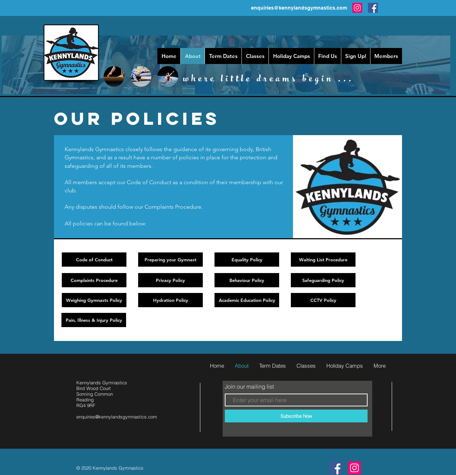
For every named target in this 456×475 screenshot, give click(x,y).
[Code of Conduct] (94, 259)
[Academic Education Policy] (247, 300)
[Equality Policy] (247, 259)
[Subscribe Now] (296, 416)
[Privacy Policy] (170, 280)
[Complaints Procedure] (94, 280)
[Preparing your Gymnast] (170, 259)
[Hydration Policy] (170, 300)
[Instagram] (357, 8)
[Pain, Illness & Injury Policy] (93, 320)
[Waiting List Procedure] (323, 259)
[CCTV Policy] (323, 300)
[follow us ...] (336, 467)
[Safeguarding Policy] (323, 280)
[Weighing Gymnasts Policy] (94, 300)
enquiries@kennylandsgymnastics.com (299, 8)
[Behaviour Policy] (247, 280)
